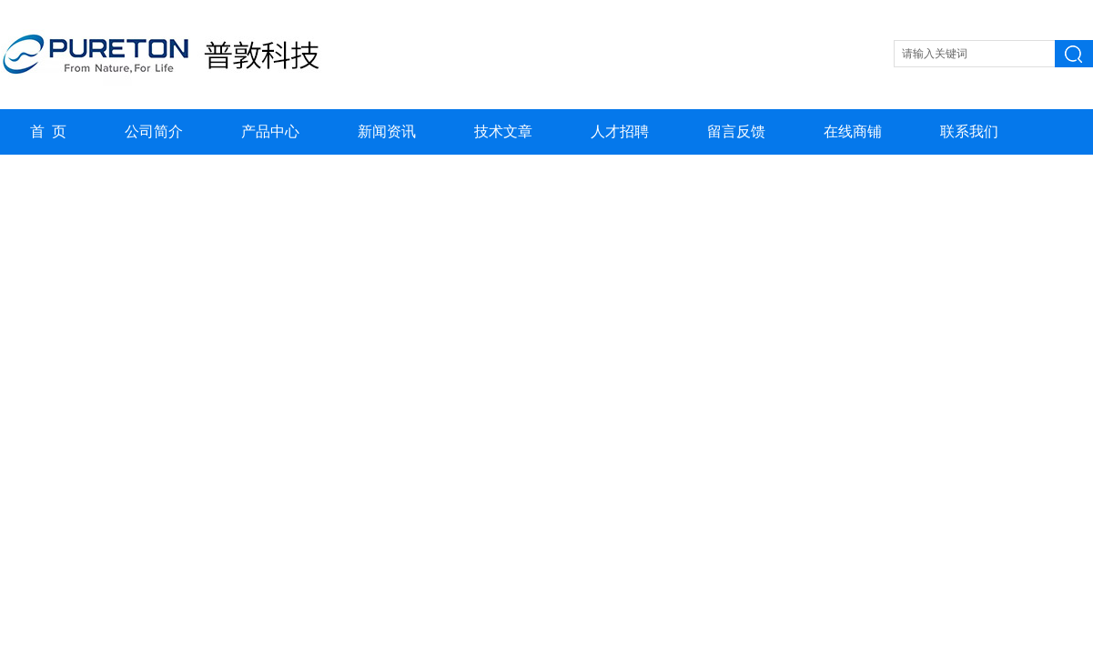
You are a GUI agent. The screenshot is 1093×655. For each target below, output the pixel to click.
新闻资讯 (387, 131)
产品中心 (270, 131)
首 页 (48, 131)
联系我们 (969, 131)
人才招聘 (620, 131)
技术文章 (503, 131)
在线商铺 (853, 131)
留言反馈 (736, 131)
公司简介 (154, 131)
